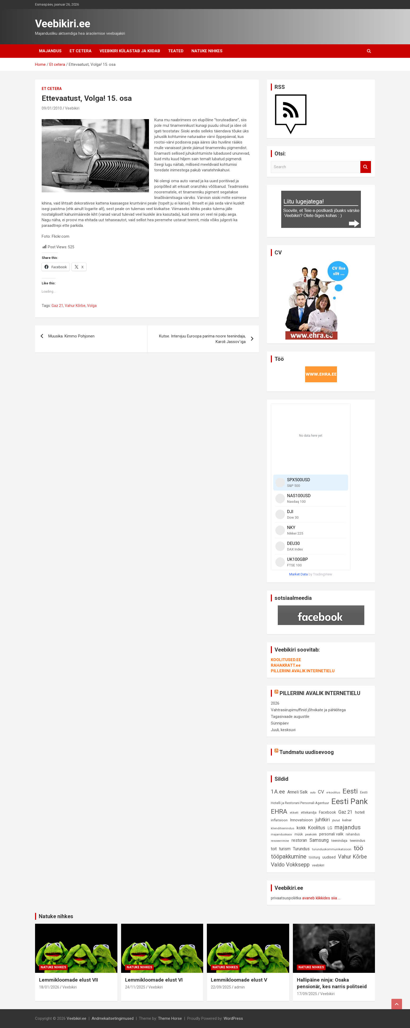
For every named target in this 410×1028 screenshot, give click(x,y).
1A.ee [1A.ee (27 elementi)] (278, 791)
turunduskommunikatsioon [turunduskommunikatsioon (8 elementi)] (331, 849)
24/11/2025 (135, 987)
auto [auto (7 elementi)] (312, 792)
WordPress (233, 1018)
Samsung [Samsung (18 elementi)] (319, 840)
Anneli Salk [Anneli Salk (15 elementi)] (297, 792)
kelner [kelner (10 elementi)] (347, 820)
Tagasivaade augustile (290, 716)
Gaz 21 (57, 305)
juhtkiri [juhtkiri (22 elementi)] (322, 820)
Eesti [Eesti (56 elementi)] (350, 791)
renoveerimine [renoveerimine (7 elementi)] (280, 841)
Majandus (50, 51)
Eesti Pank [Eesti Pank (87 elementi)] (349, 801)
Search (365, 167)
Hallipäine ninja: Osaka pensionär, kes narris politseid (332, 983)
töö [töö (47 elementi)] (358, 848)
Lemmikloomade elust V (239, 980)
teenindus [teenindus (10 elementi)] (357, 841)
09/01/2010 (52, 108)
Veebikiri (72, 108)
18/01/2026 (49, 987)
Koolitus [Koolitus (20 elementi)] (316, 827)
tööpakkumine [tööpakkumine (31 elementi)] (288, 856)
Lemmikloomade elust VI (154, 980)
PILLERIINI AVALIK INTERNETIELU (303, 671)
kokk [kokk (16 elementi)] (301, 827)
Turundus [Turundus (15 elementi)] (301, 848)
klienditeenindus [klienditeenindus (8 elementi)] (282, 828)
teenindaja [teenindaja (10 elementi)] (339, 841)
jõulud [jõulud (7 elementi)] (336, 820)
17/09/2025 (307, 994)
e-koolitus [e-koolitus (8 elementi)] (333, 792)
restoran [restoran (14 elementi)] (299, 840)
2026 (275, 703)
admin (239, 987)
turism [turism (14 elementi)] (285, 848)
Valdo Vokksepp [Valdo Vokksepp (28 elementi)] (290, 864)
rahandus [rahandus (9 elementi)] (353, 834)
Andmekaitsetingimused (113, 1018)
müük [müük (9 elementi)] (298, 834)
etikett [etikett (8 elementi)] (294, 812)
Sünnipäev (280, 723)
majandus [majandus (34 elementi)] (348, 827)
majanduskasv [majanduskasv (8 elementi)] (281, 834)
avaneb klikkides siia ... (321, 898)
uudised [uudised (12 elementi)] (329, 857)
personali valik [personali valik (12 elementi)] (331, 834)
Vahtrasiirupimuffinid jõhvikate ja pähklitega (308, 710)
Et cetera (81, 51)
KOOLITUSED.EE (286, 659)
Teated (175, 51)
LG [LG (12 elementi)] (330, 828)
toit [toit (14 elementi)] (274, 848)
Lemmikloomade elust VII (68, 980)
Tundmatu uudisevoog (306, 752)
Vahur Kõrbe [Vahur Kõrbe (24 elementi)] (352, 857)
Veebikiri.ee (62, 24)
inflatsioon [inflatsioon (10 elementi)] (279, 820)
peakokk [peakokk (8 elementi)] (311, 834)
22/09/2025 (221, 987)
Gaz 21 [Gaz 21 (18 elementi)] (345, 812)
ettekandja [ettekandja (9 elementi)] (309, 812)
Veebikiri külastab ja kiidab (130, 51)
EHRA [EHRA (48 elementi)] (279, 811)
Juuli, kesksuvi (283, 729)
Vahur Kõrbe (75, 305)
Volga (92, 305)
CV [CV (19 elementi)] (321, 792)
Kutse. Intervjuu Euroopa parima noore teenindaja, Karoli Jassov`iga (202, 339)
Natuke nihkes (207, 51)
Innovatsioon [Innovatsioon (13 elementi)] (301, 820)
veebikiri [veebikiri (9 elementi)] (318, 865)
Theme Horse (170, 1018)
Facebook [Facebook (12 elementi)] (327, 812)
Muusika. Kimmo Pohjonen (71, 336)
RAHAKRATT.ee (286, 665)
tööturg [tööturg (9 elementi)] (314, 857)
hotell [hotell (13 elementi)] (360, 812)
